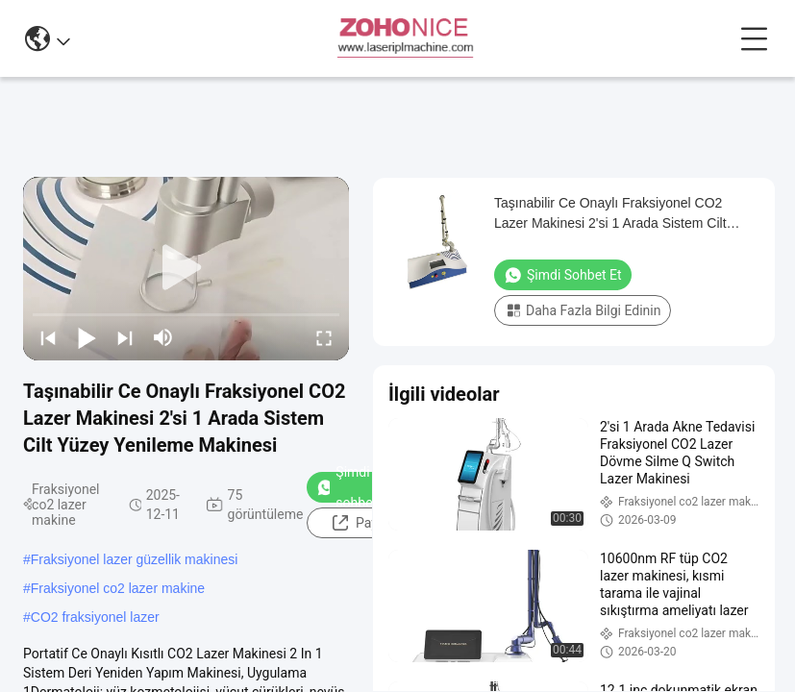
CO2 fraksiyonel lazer (95, 617)
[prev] (48, 337)
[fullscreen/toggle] (324, 337)
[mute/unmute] (163, 337)
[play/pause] (86, 337)
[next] (125, 337)
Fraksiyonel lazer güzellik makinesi (134, 559)
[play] (186, 268)
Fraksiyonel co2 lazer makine (118, 588)
